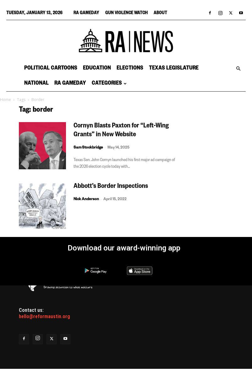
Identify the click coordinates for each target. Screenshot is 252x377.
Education (97, 68)
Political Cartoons (50, 68)
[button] (238, 68)
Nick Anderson (86, 200)
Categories (109, 84)
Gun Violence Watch (126, 13)
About (160, 13)
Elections (130, 68)
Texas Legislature (174, 68)
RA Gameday (86, 13)
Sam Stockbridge (88, 148)
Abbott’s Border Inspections (111, 187)
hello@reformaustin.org (44, 316)
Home (5, 99)
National (36, 84)
